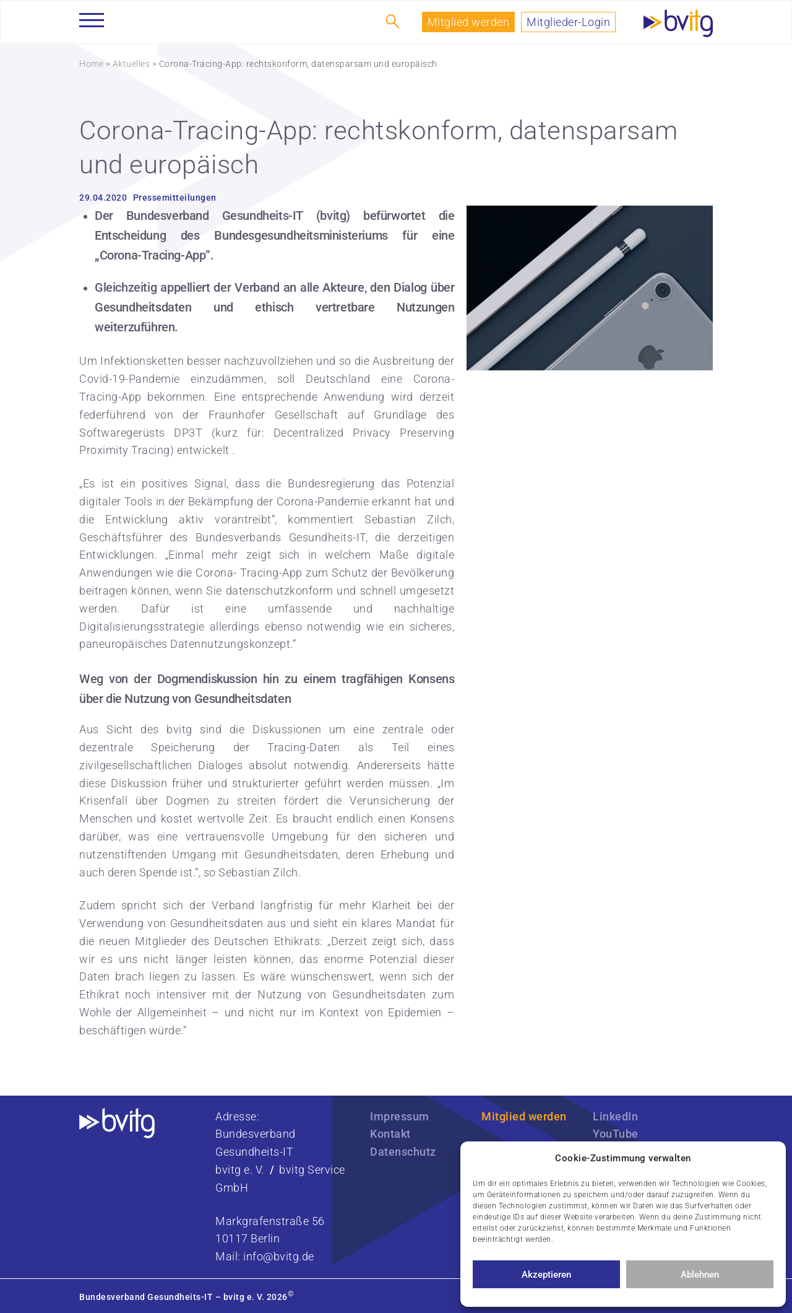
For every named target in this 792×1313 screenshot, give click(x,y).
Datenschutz (403, 1151)
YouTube (616, 1133)
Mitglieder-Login (568, 21)
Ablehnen (700, 1274)
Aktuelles (131, 64)
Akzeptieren (546, 1274)
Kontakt (390, 1133)
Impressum (399, 1116)
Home (91, 64)
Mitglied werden (469, 21)
